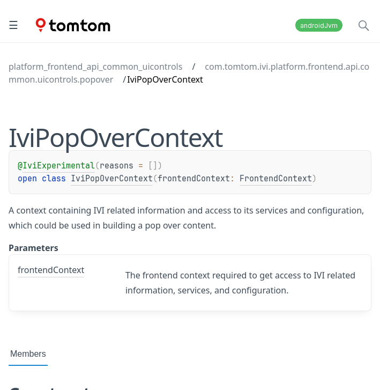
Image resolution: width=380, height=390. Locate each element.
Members (28, 353)
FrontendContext (276, 178)
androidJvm (319, 25)
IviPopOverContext (112, 178)
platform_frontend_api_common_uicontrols (95, 66)
